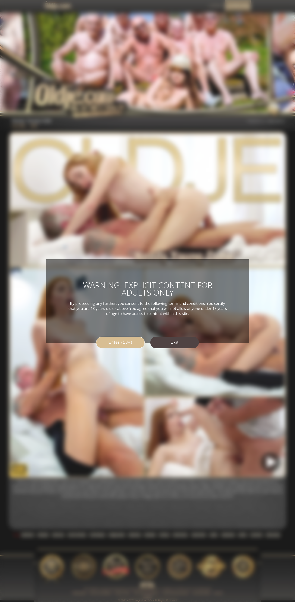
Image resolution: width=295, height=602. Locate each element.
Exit (174, 342)
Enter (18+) (120, 342)
